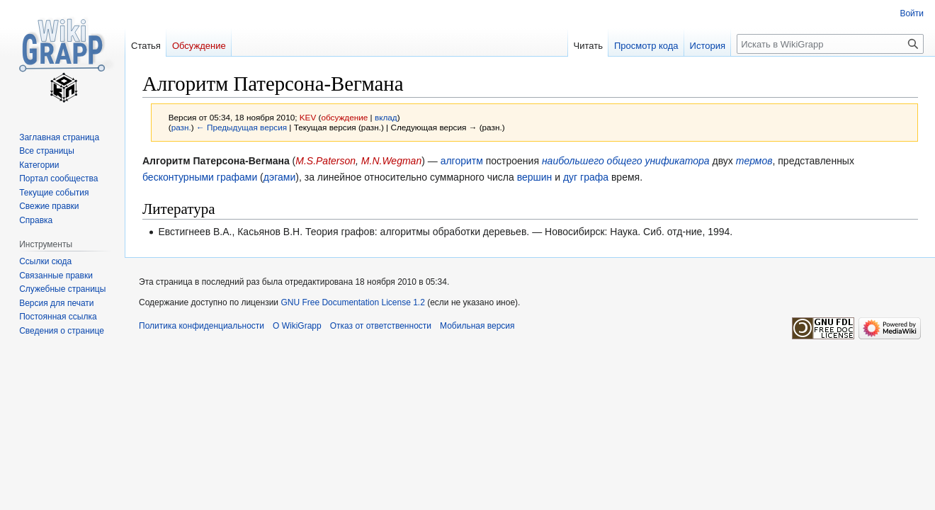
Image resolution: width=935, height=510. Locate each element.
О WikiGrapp (297, 326)
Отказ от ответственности (380, 326)
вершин (534, 177)
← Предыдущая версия (241, 127)
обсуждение (344, 117)
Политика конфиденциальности (201, 326)
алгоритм (462, 160)
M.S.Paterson (325, 160)
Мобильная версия (477, 326)
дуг (570, 177)
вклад (386, 117)
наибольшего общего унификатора (626, 160)
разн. (181, 127)
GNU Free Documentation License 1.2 (352, 302)
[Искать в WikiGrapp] (830, 44)
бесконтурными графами (199, 177)
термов (754, 160)
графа (594, 177)
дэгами (280, 177)
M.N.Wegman (391, 160)
